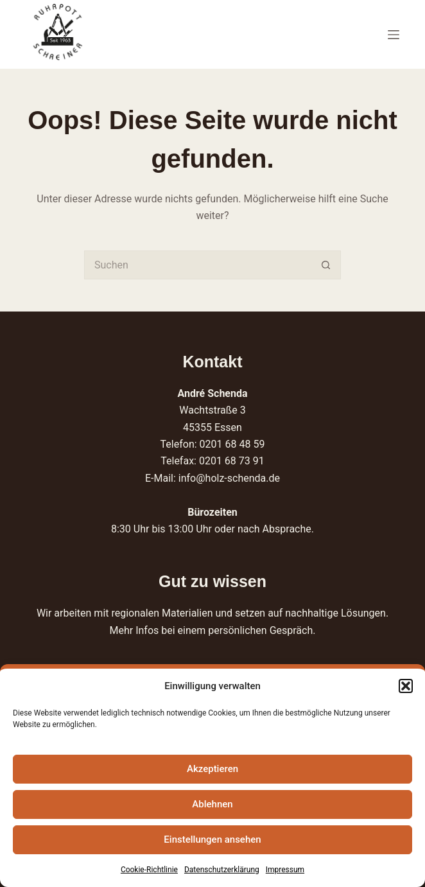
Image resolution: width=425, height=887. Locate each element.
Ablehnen (212, 804)
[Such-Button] (326, 264)
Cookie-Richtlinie (149, 869)
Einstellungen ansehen (212, 839)
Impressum (285, 869)
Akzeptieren (212, 769)
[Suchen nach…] (198, 264)
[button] (405, 686)
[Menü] (393, 34)
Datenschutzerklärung (221, 869)
